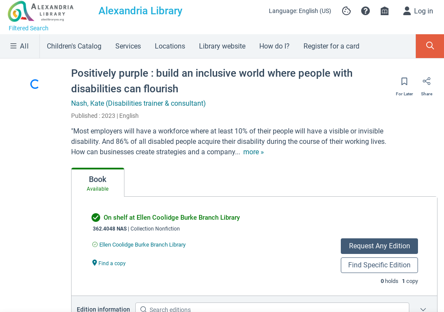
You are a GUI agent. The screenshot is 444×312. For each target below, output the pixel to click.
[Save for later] (404, 84)
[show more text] (253, 152)
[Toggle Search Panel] (430, 46)
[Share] (426, 84)
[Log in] (418, 11)
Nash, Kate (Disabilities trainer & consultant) (138, 103)
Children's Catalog (74, 46)
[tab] (97, 182)
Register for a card (331, 46)
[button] (365, 11)
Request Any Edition (379, 246)
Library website (222, 46)
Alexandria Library (140, 11)
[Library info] (384, 11)
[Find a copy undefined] (109, 263)
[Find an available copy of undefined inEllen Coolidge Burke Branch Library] (139, 244)
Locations (170, 46)
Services (128, 46)
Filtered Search (29, 28)
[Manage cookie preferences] (346, 11)
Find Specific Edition (379, 265)
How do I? (274, 46)
